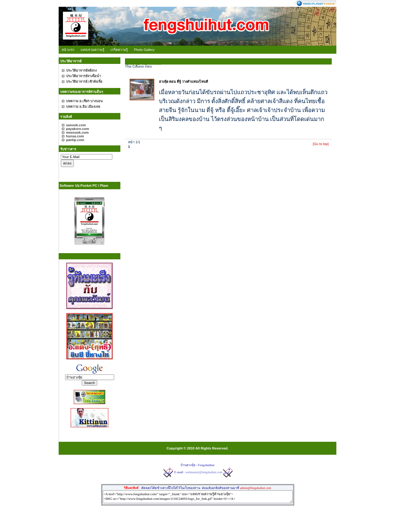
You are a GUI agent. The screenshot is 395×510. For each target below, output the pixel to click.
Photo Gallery (144, 50)
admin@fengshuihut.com (255, 488)
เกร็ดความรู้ (119, 50)
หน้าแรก (68, 50)
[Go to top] (321, 144)
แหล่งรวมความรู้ (92, 50)
